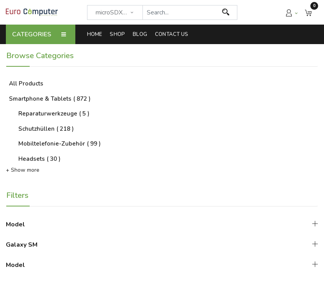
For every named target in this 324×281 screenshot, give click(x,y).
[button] (308, 12)
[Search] (225, 12)
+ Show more (22, 170)
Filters (17, 195)
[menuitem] (96, 34)
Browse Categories (40, 55)
